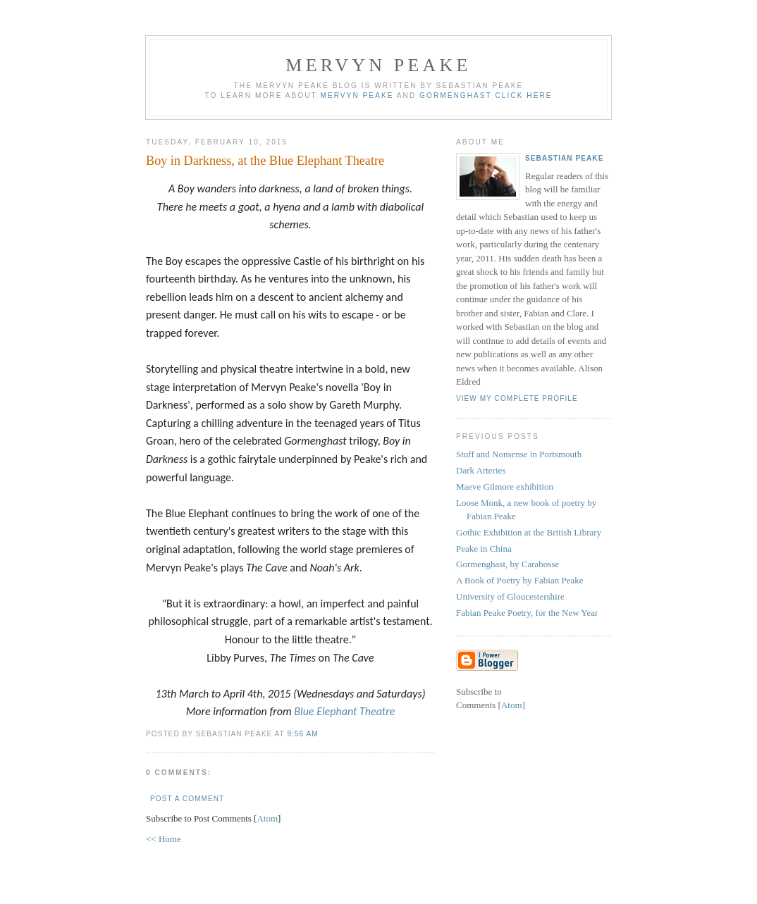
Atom (267, 818)
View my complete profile (517, 398)
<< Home (163, 839)
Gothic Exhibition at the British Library (528, 532)
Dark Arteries (480, 470)
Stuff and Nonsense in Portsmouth (518, 454)
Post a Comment (187, 799)
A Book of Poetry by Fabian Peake (520, 580)
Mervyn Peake (378, 65)
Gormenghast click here (485, 95)
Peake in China (484, 548)
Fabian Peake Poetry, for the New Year (527, 612)
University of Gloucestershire (510, 596)
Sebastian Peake (564, 158)
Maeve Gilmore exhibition (504, 486)
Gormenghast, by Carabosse (507, 564)
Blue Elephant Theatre (344, 711)
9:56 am (302, 734)
